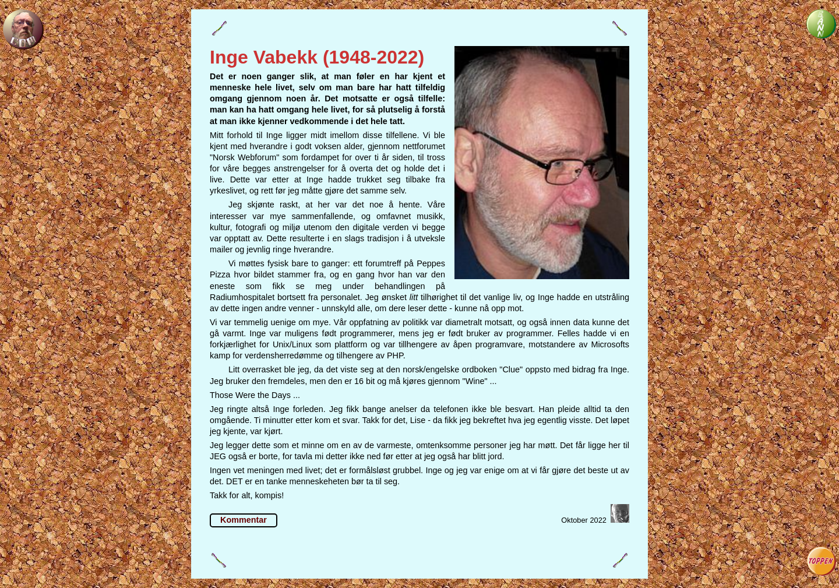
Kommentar (243, 519)
